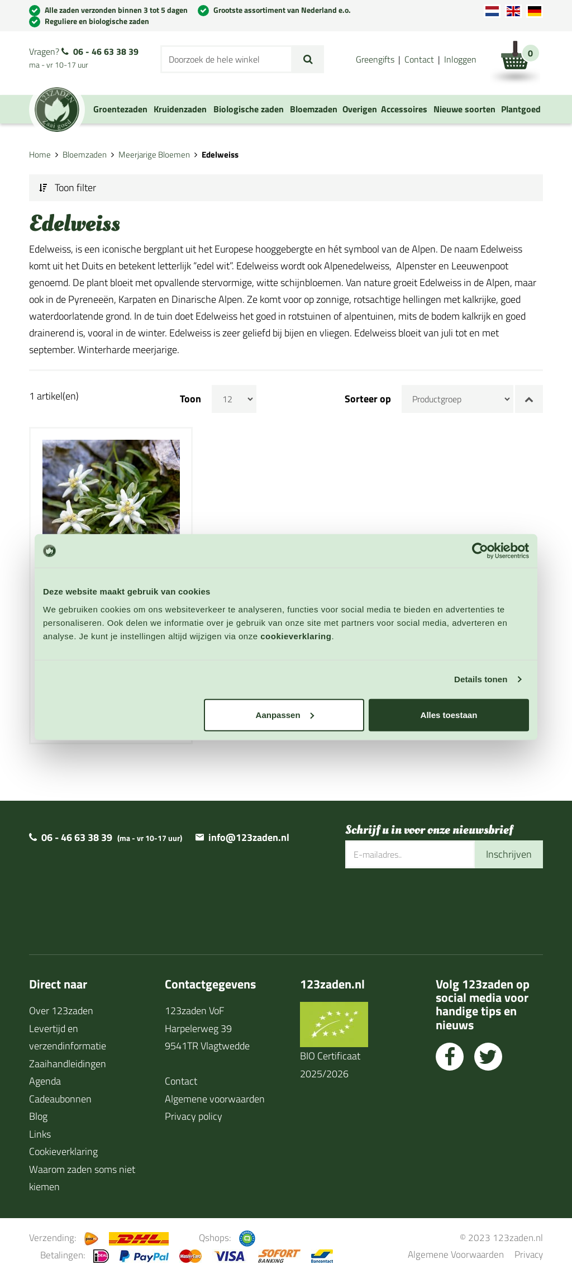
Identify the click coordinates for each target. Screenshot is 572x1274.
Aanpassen (285, 714)
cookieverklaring (295, 635)
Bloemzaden (85, 154)
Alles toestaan (449, 714)
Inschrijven (509, 854)
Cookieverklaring (63, 1151)
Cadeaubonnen (60, 1098)
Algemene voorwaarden (215, 1098)
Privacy (528, 1254)
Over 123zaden (61, 1010)
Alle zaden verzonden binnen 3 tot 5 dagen (116, 10)
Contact (419, 59)
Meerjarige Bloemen (154, 154)
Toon (190, 399)
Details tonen (480, 679)
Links (40, 1134)
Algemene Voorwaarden (456, 1254)
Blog (38, 1116)
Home (40, 154)
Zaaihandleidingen (67, 1063)
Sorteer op (368, 399)
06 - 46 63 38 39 (106, 51)
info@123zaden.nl (248, 837)
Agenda (45, 1080)
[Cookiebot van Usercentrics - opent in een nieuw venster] (480, 551)
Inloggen (460, 59)
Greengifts (375, 59)
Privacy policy (193, 1116)
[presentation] (430, 904)
